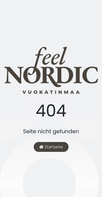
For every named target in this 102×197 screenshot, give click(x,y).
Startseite (51, 146)
